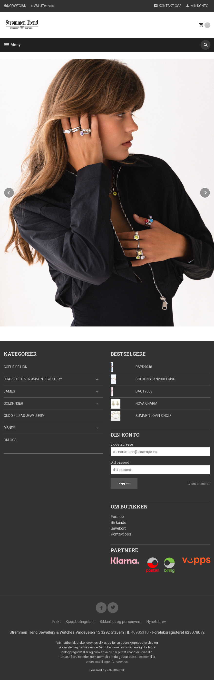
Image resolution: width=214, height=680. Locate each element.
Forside (117, 516)
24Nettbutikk (116, 670)
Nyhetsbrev (156, 621)
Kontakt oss (121, 534)
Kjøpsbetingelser (80, 621)
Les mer (143, 657)
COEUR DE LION (15, 367)
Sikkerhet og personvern (120, 621)
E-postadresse (122, 444)
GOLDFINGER (13, 403)
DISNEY (9, 428)
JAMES (9, 391)
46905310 (140, 632)
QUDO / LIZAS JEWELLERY (24, 416)
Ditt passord (120, 462)
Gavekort (118, 528)
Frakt (56, 621)
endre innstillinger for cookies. (107, 661)
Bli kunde (118, 522)
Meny (12, 44)
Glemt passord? (199, 484)
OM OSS (10, 440)
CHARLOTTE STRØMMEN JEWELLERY (33, 379)
